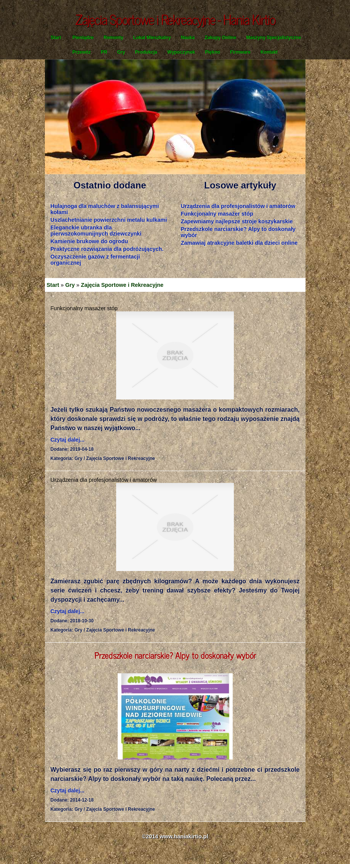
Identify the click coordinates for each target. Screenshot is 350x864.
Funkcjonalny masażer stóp (217, 214)
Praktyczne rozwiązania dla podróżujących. (107, 249)
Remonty (113, 37)
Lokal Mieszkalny (152, 37)
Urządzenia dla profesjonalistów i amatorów (238, 206)
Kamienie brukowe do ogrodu (89, 241)
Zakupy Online (221, 37)
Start (56, 37)
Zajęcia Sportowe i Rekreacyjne (122, 285)
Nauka (188, 37)
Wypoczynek (181, 52)
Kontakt (269, 52)
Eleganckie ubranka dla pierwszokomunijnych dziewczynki (96, 230)
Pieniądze (83, 37)
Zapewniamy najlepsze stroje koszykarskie (237, 221)
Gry (121, 52)
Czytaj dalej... (68, 440)
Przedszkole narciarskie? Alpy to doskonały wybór (175, 655)
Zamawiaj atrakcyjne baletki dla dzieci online (239, 243)
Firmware (240, 52)
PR (104, 52)
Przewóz (81, 52)
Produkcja (146, 52)
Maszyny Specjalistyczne (273, 37)
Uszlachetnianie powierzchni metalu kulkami (109, 220)
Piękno (212, 52)
